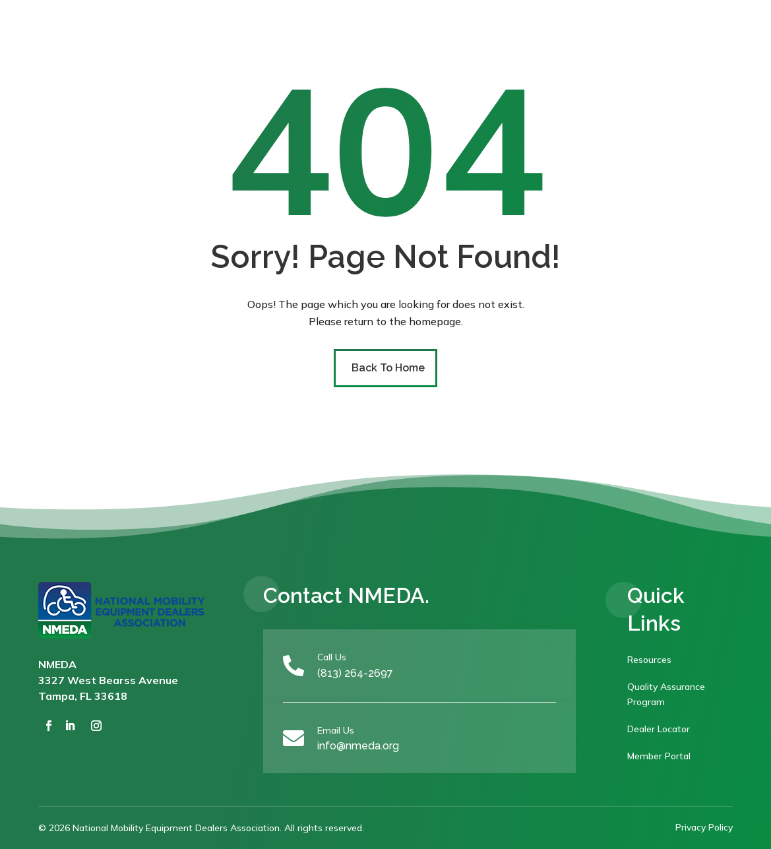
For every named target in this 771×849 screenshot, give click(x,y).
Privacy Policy (704, 827)
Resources (649, 660)
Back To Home (388, 368)
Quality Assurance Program (666, 694)
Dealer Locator (658, 729)
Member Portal (659, 756)
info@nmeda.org (358, 745)
